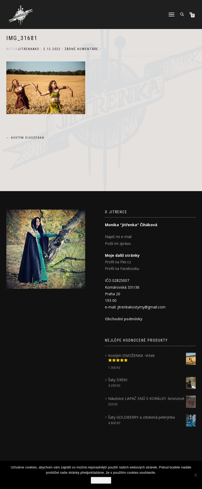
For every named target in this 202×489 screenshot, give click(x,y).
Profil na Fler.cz (118, 261)
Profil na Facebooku (122, 268)
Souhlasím (101, 480)
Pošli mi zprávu (118, 243)
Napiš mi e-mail (118, 236)
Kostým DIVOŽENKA (25, 137)
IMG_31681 (22, 38)
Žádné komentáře (81, 49)
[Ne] (195, 475)
